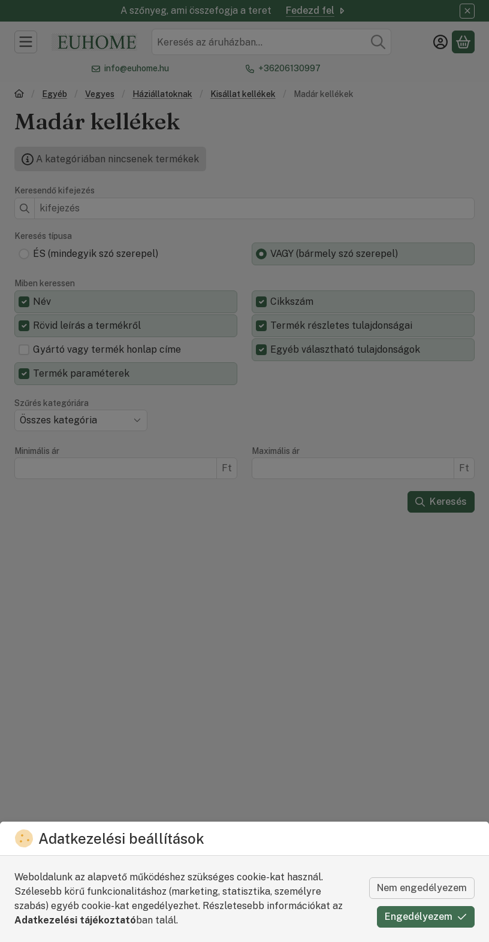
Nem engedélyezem (422, 887)
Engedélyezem (426, 916)
